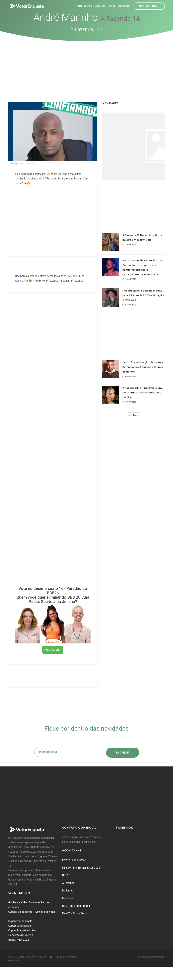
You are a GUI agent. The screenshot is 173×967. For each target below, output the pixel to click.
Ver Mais (133, 415)
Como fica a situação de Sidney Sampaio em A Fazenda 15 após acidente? (142, 367)
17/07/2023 (129, 402)
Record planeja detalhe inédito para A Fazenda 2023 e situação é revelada (143, 295)
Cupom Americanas (19, 925)
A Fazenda (68, 882)
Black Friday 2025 (18, 939)
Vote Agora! (52, 649)
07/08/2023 (129, 304)
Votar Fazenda (84, 5)
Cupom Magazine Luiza (22, 930)
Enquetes (100, 5)
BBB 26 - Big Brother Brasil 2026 (81, 867)
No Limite (67, 890)
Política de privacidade (151, 957)
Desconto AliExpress (20, 935)
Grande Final (148, 6)
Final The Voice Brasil (74, 913)
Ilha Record (68, 898)
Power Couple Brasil (74, 860)
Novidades (123, 5)
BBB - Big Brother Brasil (76, 905)
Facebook (124, 827)
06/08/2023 (129, 376)
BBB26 (66, 875)
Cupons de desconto (20, 921)
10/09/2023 (129, 244)
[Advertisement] (86, 66)
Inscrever (123, 751)
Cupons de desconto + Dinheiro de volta (31, 911)
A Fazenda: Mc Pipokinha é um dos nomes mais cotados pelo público (142, 392)
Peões (111, 5)
